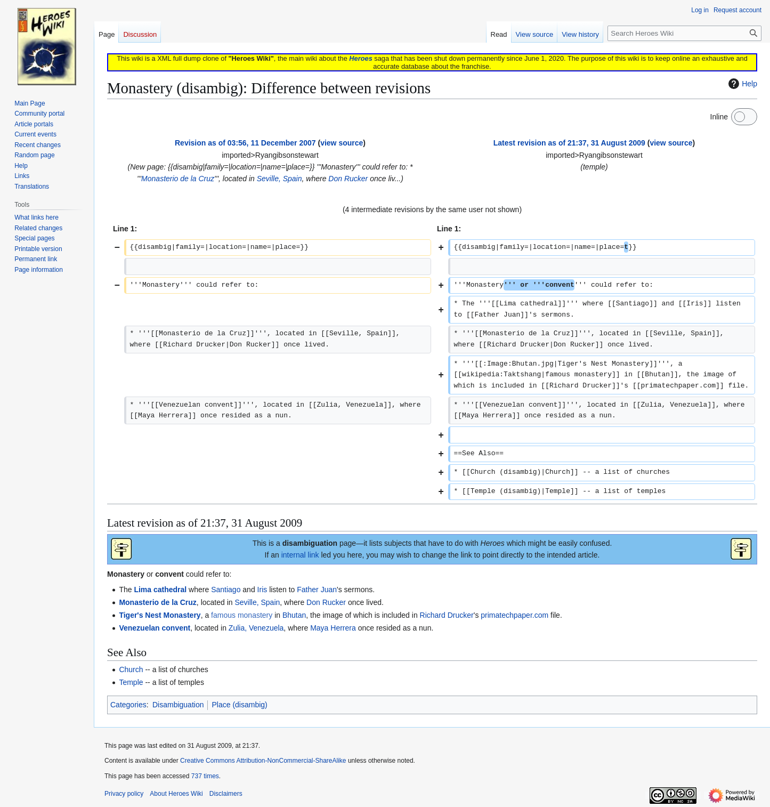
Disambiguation (178, 704)
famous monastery (241, 615)
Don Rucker (348, 178)
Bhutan (294, 615)
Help (741, 83)
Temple (131, 682)
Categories (128, 704)
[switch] (744, 116)
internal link (300, 555)
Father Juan (317, 589)
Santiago (225, 589)
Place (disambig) (239, 704)
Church (131, 669)
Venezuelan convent (154, 628)
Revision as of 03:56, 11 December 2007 (245, 143)
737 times (205, 776)
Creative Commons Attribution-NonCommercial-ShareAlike (263, 760)
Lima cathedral (160, 589)
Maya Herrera (333, 628)
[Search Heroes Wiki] (684, 33)
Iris (262, 589)
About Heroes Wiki (176, 793)
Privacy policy (123, 793)
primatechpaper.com (514, 615)
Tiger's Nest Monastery (159, 615)
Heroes (360, 58)
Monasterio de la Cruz (177, 178)
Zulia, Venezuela (256, 628)
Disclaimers (225, 793)
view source (341, 143)
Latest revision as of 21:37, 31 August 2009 (569, 143)
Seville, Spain (279, 178)
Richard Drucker (447, 615)
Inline (719, 116)
